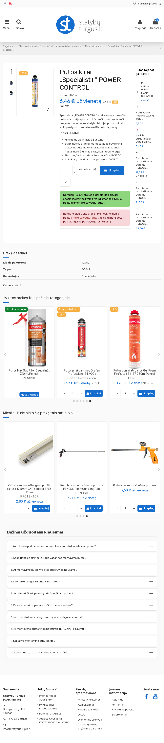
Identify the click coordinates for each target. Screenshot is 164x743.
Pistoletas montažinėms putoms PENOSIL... (144, 163)
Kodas (63, 95)
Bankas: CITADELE (50, 713)
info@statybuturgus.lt (16, 728)
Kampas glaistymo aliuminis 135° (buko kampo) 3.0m (29, 487)
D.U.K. (81, 714)
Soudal (135, 381)
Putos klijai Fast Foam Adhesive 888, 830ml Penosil (29, 372)
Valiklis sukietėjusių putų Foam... (143, 138)
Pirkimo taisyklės (88, 709)
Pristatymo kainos (89, 699)
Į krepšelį (112, 170)
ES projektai (119, 714)
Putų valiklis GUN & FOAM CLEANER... (148, 89)
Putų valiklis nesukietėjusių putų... (145, 115)
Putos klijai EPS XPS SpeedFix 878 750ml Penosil (82, 487)
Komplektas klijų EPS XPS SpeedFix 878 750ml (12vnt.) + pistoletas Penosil (135, 489)
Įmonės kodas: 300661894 (48, 697)
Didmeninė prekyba (90, 719)
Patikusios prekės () (147, 3)
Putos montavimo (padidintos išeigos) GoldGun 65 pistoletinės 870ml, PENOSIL (82, 374)
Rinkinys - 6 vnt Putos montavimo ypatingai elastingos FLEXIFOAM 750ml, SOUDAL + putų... (134, 374)
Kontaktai (118, 704)
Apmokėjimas (86, 704)
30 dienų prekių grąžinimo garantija (90, 726)
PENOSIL (29, 378)
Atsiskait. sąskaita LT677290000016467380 (54, 720)
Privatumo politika (123, 709)
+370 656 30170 (17, 718)
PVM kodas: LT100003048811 (49, 706)
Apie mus (117, 699)
